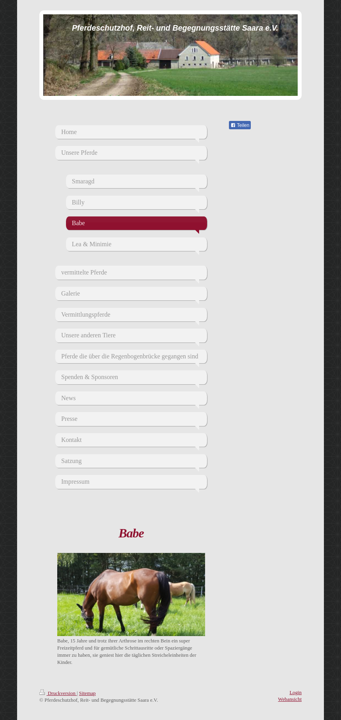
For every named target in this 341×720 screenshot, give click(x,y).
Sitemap (87, 693)
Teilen (240, 125)
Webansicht (290, 699)
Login (295, 692)
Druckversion (58, 693)
